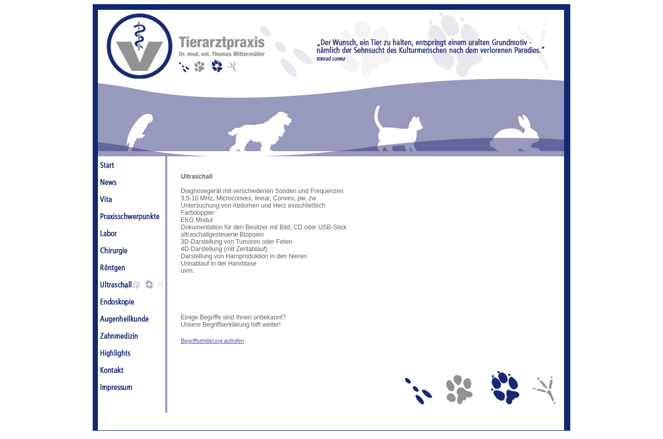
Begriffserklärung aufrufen (212, 341)
